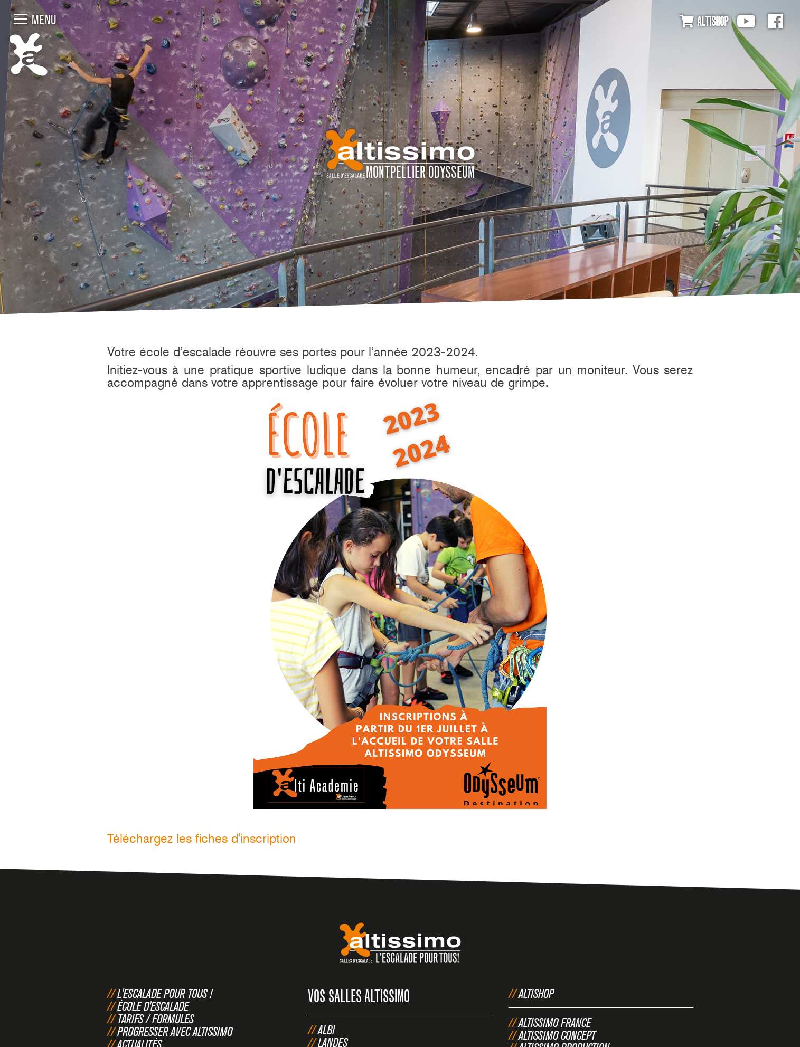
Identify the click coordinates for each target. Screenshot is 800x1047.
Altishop (536, 993)
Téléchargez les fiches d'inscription (201, 838)
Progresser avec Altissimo (174, 1031)
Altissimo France (555, 1022)
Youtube (746, 21)
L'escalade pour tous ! (164, 993)
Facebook (775, 21)
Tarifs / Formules (155, 1018)
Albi (326, 1030)
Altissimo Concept (557, 1035)
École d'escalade (153, 1006)
